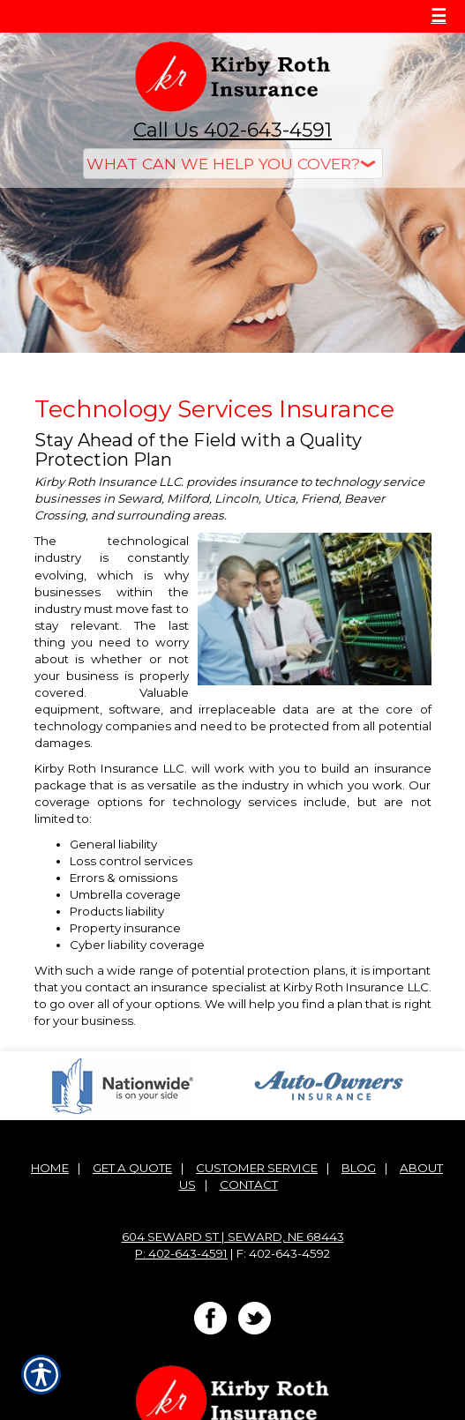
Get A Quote (132, 1168)
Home (50, 1168)
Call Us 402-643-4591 (232, 130)
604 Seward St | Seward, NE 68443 (233, 1236)
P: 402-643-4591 (181, 1253)
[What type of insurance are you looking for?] (233, 163)
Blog (358, 1168)
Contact (249, 1184)
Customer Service (257, 1168)
